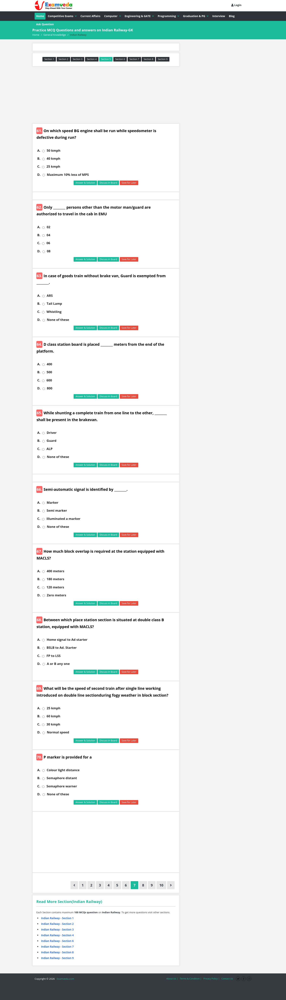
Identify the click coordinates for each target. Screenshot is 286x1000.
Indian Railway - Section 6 (57, 941)
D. (39, 175)
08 (48, 251)
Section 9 (163, 59)
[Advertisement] (106, 95)
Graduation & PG (195, 16)
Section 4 (92, 59)
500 (49, 372)
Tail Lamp (54, 303)
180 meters (55, 579)
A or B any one (58, 664)
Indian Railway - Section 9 (57, 958)
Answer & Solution (85, 182)
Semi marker (57, 510)
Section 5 (106, 59)
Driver (51, 433)
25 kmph (53, 166)
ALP (49, 449)
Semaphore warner (61, 786)
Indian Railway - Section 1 (57, 918)
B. (38, 158)
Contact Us (227, 978)
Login (236, 5)
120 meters (55, 587)
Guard (51, 441)
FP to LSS (53, 656)
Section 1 (49, 59)
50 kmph (53, 150)
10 (161, 885)
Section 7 (134, 59)
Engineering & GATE (139, 16)
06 (48, 243)
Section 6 (120, 59)
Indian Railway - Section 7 (57, 946)
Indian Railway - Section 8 (57, 952)
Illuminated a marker (63, 519)
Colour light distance (63, 770)
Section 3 (77, 59)
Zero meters (56, 595)
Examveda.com (64, 978)
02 (48, 227)
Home (40, 16)
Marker (52, 502)
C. (38, 166)
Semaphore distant (62, 778)
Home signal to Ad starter (67, 640)
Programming (168, 16)
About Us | (172, 978)
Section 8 (148, 59)
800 (49, 388)
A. (38, 150)
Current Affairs (90, 16)
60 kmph (53, 716)
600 (49, 380)
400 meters (55, 571)
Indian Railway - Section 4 (57, 935)
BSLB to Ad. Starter (62, 648)
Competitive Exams (62, 16)
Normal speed (58, 732)
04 (48, 235)
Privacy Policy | (211, 978)
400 (49, 364)
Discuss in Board (108, 182)
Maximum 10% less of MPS (68, 175)
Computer (112, 16)
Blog (232, 16)
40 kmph (53, 158)
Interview (218, 16)
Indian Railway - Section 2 (57, 924)
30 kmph (53, 724)
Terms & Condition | (190, 978)
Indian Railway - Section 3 (57, 929)
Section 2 (63, 59)
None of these (58, 320)
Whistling (53, 312)
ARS (50, 296)
